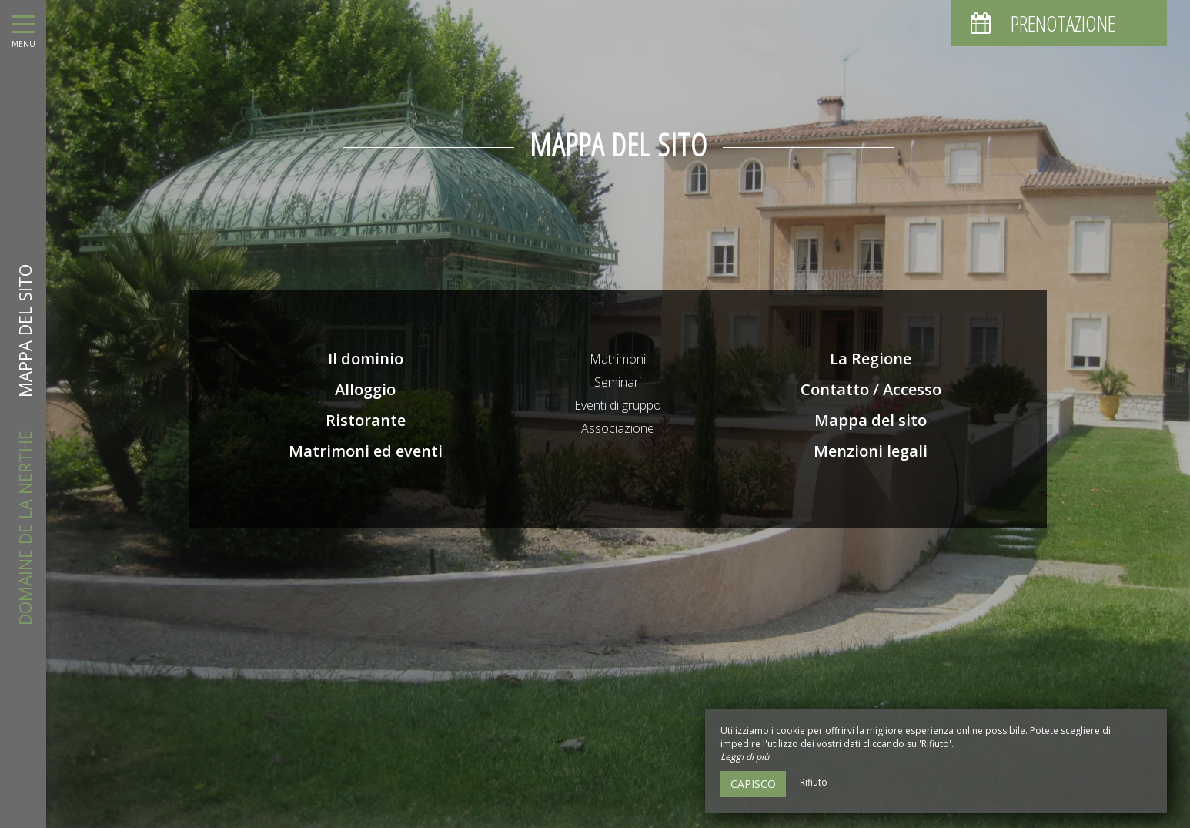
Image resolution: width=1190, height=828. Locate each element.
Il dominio (365, 358)
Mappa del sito (870, 420)
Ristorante (366, 420)
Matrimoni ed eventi (366, 451)
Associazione (617, 428)
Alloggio (365, 389)
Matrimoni (618, 358)
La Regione (870, 358)
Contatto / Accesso (871, 389)
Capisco (753, 783)
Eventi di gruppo (617, 405)
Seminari (617, 382)
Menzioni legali (871, 451)
